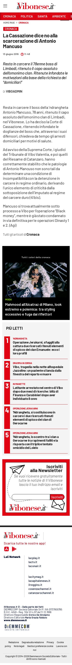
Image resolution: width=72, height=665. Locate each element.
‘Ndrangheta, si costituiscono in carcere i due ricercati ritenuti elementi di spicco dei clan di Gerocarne (34, 417)
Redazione (13, 642)
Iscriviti (57, 497)
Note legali (19, 646)
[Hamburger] (5, 6)
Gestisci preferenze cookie (40, 646)
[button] (64, 24)
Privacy (50, 642)
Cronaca (23, 22)
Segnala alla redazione (33, 642)
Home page (9, 22)
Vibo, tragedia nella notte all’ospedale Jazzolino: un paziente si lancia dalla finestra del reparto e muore (38, 370)
